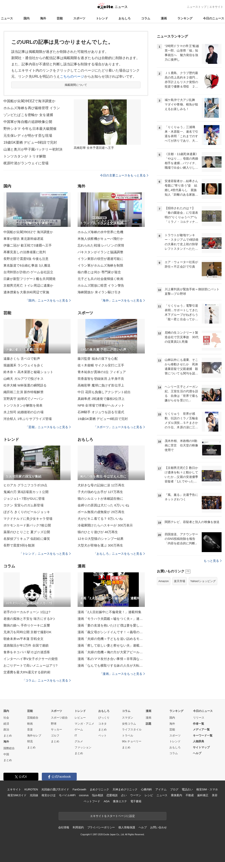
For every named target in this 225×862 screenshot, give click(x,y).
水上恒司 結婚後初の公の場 (23, 412)
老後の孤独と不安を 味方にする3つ (29, 618)
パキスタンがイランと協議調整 (100, 252)
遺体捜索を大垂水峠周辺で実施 (26, 292)
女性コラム (129, 723)
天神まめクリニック (125, 789)
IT (76, 735)
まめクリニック (99, 789)
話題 (148, 723)
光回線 (34, 795)
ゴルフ (55, 735)
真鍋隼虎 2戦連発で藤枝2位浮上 (101, 398)
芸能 (60, 18)
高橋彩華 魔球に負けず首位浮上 (101, 385)
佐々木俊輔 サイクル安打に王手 (101, 365)
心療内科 (146, 789)
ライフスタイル (132, 729)
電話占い (187, 789)
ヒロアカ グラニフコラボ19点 (25, 485)
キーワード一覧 (202, 735)
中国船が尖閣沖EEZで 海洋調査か (28, 232)
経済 (6, 723)
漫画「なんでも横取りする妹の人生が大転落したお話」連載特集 (111, 665)
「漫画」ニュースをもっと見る (122, 673)
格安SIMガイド (17, 795)
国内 (26, 18)
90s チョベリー (131, 741)
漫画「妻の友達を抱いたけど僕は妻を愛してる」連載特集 (111, 625)
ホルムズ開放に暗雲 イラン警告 (101, 285)
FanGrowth (79, 789)
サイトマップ (201, 747)
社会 (6, 717)
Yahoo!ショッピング (203, 581)
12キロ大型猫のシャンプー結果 (101, 538)
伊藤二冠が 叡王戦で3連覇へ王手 (27, 245)
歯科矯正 (202, 795)
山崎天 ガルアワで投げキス (23, 378)
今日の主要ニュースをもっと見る (124, 175)
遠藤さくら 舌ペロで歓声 (21, 358)
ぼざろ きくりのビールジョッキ (26, 512)
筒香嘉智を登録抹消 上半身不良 (101, 378)
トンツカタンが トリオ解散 (24, 156)
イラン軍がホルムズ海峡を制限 (100, 265)
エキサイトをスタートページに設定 (112, 816)
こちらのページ (72, 76)
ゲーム (79, 729)
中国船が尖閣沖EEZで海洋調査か (29, 101)
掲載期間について (76, 84)
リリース (198, 717)
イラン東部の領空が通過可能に (100, 259)
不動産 (190, 795)
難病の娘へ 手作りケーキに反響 (26, 625)
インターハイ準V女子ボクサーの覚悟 (30, 659)
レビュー (80, 717)
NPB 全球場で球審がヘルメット (101, 405)
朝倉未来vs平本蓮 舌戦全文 (23, 639)
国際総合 (9, 748)
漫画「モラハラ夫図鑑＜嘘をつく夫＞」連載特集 (111, 618)
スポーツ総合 (59, 717)
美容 (214, 795)
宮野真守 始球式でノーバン (23, 398)
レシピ (149, 795)
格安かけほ (48, 795)
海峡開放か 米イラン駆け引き (99, 292)
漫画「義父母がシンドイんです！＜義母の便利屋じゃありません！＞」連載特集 (111, 632)
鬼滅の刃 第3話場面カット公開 (25, 492)
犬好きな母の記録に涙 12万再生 (101, 485)
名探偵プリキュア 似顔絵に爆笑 (26, 538)
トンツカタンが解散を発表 (22, 405)
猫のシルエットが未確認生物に (100, 498)
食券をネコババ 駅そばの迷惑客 (26, 652)
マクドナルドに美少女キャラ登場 (27, 518)
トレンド (102, 18)
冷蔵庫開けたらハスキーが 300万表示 (105, 525)
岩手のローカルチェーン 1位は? (26, 612)
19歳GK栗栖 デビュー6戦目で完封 (30, 142)
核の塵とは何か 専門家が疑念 (99, 272)
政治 (6, 729)
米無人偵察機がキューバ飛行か (100, 238)
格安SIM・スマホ (207, 789)
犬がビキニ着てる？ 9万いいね (100, 518)
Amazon (163, 581)
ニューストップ (196, 6)
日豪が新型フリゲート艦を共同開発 (29, 279)
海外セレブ (34, 735)
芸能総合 (32, 717)
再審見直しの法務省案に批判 (24, 252)
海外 (43, 18)
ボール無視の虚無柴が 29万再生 (101, 512)
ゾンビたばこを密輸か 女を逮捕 (28, 115)
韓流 (30, 741)
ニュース (7, 18)
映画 (30, 723)
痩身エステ (120, 801)
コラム (145, 18)
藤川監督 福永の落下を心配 (98, 358)
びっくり (103, 717)
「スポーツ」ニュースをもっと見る (119, 427)
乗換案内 (176, 795)
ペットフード (92, 801)
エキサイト (216, 6)
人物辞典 (198, 741)
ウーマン (135, 795)
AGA (106, 801)
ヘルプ (197, 753)
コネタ (102, 723)
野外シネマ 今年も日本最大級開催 (29, 128)
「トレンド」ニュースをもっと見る (45, 553)
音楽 (30, 729)
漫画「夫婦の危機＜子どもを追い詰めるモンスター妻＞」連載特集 (111, 639)
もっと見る (213, 560)
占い (124, 795)
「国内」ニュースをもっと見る (48, 300)
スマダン (127, 717)
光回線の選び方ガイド (55, 789)
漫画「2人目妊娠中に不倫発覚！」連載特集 (109, 612)
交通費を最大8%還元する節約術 (26, 672)
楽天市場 (179, 581)
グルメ (79, 741)
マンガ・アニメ (84, 723)
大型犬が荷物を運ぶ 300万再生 (100, 545)
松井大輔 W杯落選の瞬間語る (25, 385)
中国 (6, 754)
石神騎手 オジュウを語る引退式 (101, 412)
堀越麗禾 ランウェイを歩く (23, 365)
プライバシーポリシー (101, 827)
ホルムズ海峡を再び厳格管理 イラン (31, 108)
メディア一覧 (201, 729)
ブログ (174, 789)
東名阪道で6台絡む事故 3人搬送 (26, 265)
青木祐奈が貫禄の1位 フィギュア (102, 372)
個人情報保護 (126, 827)
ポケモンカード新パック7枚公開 (27, 525)
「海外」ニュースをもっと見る (122, 300)
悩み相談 (97, 795)
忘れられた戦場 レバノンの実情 (101, 245)
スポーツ (79, 18)
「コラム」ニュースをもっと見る (46, 680)
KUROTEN (31, 789)
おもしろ (125, 18)
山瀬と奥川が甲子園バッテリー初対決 (32, 149)
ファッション (83, 747)
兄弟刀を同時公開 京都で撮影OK (27, 632)
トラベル (127, 735)
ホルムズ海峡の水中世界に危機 (100, 232)
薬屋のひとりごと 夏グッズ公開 (26, 532)
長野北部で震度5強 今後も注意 (25, 259)
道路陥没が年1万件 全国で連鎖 (25, 645)
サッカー (56, 729)
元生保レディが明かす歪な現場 (27, 135)
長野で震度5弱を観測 (19, 545)
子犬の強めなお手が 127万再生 (100, 492)
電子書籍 (135, 801)
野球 (53, 723)
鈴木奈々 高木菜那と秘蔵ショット (28, 372)
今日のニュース (213, 18)
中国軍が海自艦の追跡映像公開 (27, 122)
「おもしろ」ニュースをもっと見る (119, 553)
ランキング (184, 18)
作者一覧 (198, 723)
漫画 (164, 18)
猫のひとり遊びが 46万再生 (98, 532)
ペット (102, 735)
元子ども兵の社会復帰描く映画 (100, 279)
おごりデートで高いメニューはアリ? (30, 665)
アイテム (160, 789)
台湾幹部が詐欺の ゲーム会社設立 (28, 272)
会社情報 (63, 827)
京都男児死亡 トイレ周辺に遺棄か (28, 285)
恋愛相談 (111, 795)
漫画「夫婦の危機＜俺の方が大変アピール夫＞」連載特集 (111, 652)
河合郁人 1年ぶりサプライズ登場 (27, 419)
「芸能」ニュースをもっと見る (48, 427)
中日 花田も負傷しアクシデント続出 (104, 392)
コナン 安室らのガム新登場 (23, 505)
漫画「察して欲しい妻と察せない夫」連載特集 (111, 645)
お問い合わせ (158, 827)
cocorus (84, 795)
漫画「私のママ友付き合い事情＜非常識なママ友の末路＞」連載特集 (111, 659)
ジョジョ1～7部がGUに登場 (24, 498)
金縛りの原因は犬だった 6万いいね (103, 505)
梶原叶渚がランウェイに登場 (26, 163)
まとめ (7, 735)
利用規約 (78, 827)
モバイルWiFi (67, 795)
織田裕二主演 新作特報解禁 (23, 392)
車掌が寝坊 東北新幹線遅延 (23, 238)
